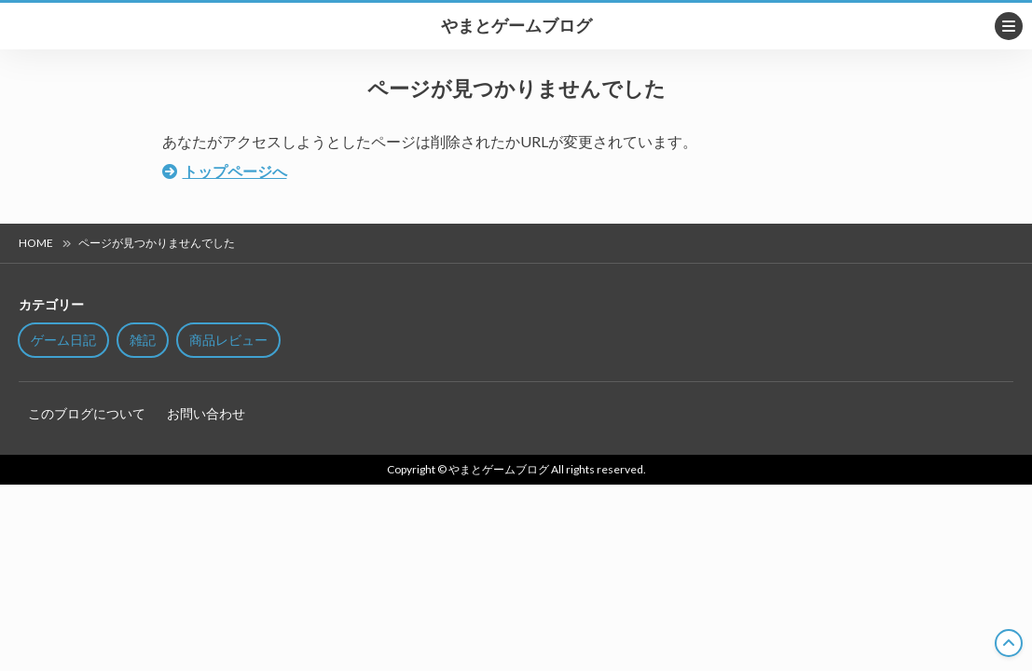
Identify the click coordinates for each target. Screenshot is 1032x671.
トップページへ (235, 171)
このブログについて (86, 413)
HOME (36, 243)
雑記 (143, 340)
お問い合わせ (206, 413)
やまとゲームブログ (516, 26)
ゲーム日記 (63, 340)
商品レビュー (228, 340)
